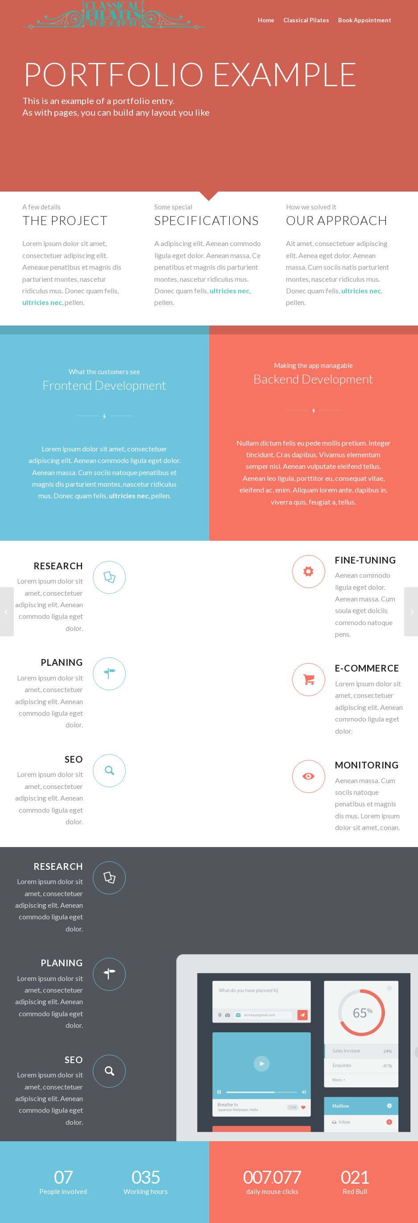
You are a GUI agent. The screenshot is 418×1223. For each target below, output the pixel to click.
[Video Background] (7, 611)
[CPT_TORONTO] (113, 20)
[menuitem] (266, 16)
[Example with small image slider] (411, 611)
